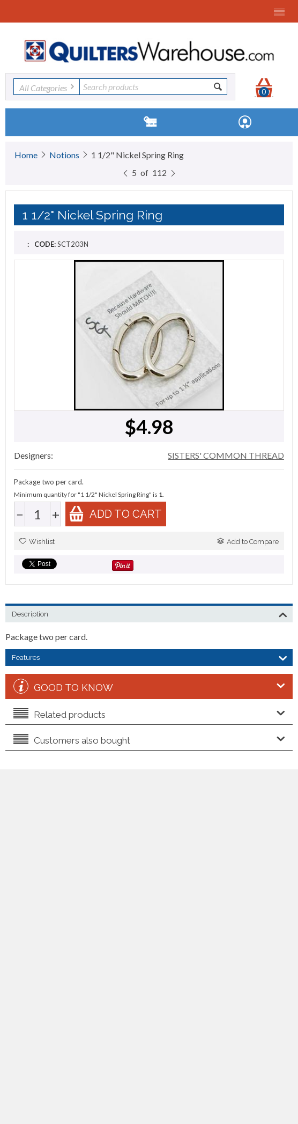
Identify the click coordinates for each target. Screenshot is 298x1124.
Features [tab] (149, 657)
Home (26, 155)
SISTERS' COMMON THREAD (226, 455)
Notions (64, 155)
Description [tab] (149, 613)
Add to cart (115, 513)
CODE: (45, 244)
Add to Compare (248, 542)
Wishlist (37, 542)
